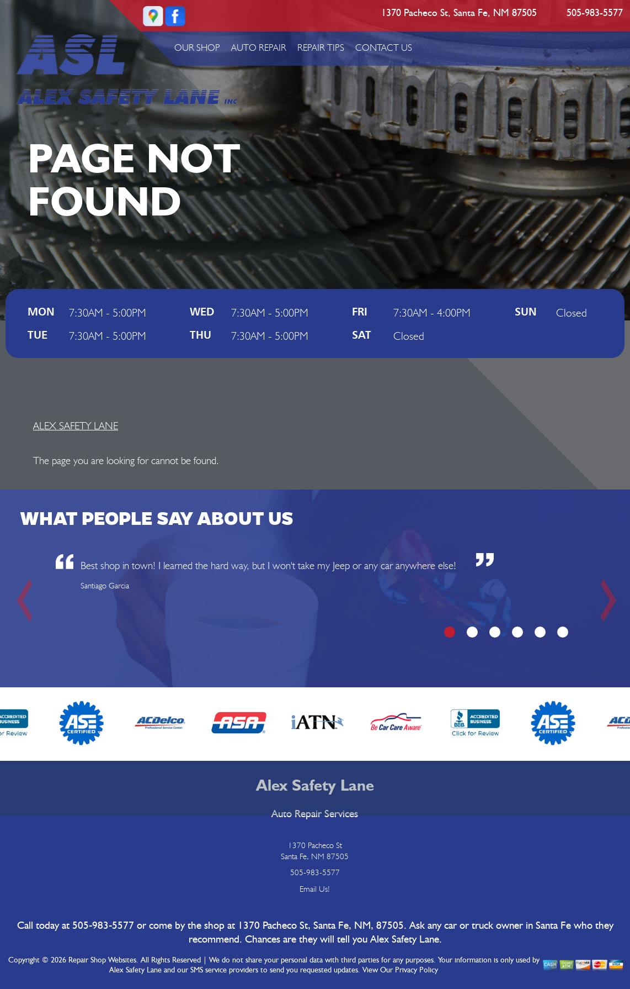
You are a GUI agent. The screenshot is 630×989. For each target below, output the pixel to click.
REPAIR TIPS (320, 47)
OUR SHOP (197, 47)
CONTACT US (383, 47)
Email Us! (315, 889)
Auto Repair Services (314, 814)
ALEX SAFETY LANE (75, 425)
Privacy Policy (416, 970)
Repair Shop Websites (102, 960)
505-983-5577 (595, 13)
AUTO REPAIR (258, 47)
